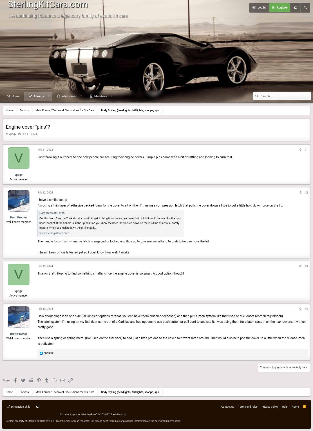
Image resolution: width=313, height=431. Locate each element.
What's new (69, 96)
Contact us (227, 406)
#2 (306, 192)
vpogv (12, 134)
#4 (306, 308)
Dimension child (18, 406)
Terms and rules (247, 406)
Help (285, 406)
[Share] (300, 150)
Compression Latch (52, 213)
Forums (39, 96)
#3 (306, 266)
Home (16, 96)
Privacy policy (270, 406)
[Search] (305, 8)
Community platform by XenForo (93, 414)
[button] (48, 96)
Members (100, 96)
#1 (306, 149)
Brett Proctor (18, 217)
